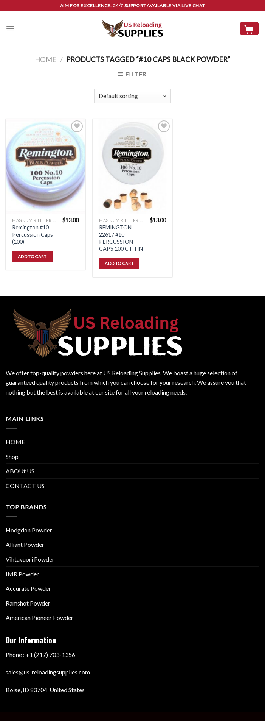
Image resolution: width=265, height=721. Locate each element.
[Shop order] (132, 96)
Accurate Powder (28, 588)
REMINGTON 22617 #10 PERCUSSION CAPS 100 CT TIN (121, 238)
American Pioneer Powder (39, 617)
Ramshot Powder (28, 603)
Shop (12, 456)
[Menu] (10, 28)
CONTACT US (25, 485)
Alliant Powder (25, 544)
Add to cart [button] (32, 256)
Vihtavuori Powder (30, 559)
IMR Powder (22, 573)
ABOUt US (20, 470)
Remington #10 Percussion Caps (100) (32, 234)
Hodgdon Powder (29, 530)
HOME (15, 441)
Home (45, 59)
